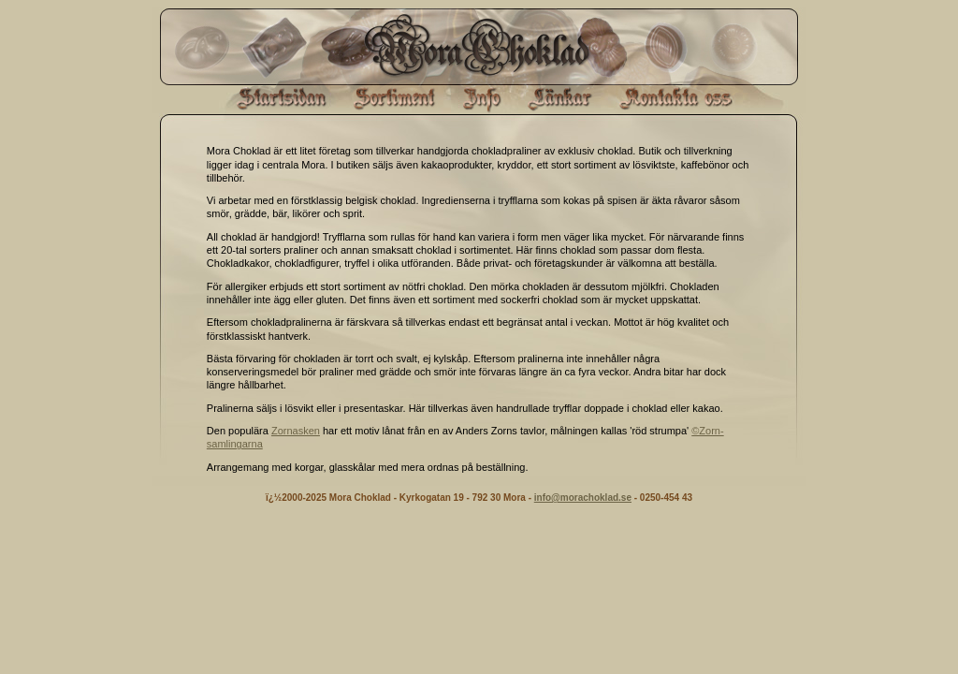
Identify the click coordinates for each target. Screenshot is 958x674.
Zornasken (295, 430)
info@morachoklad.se (582, 497)
